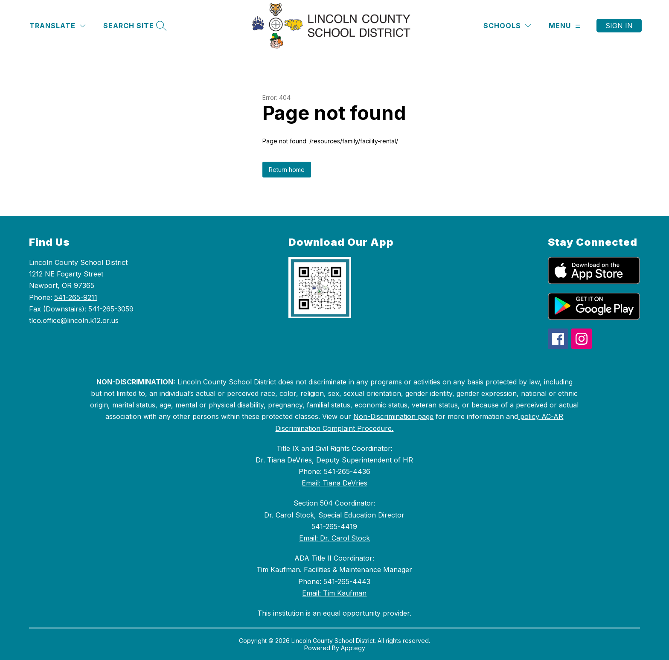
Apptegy (353, 647)
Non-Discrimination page (393, 416)
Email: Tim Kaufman (334, 593)
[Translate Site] (57, 25)
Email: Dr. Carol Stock (334, 538)
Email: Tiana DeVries (334, 483)
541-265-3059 (111, 309)
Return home (287, 169)
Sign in (619, 25)
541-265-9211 (75, 297)
